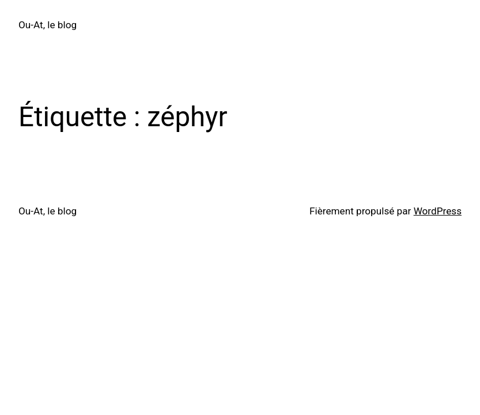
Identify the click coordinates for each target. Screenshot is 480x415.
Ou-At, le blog (47, 25)
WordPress (438, 211)
